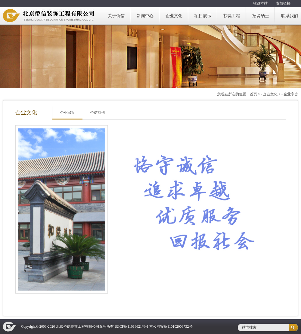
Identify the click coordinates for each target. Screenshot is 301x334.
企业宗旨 (67, 112)
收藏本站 (260, 3)
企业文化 (174, 16)
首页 (253, 94)
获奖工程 (231, 16)
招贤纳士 (260, 16)
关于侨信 (116, 16)
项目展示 (202, 16)
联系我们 (289, 16)
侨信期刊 (97, 112)
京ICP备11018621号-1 (131, 326)
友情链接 (283, 3)
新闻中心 (145, 16)
